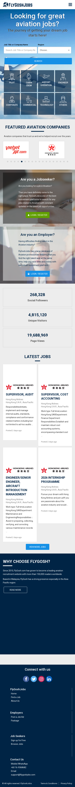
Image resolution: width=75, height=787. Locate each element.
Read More (15, 590)
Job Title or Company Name (16, 45)
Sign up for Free (18, 740)
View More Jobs (37, 547)
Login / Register (37, 215)
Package (15, 720)
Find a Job (15, 697)
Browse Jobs (17, 744)
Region (41, 45)
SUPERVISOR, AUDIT (20, 394)
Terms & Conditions (49, 783)
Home (14, 693)
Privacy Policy (66, 783)
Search (38, 61)
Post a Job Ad (17, 717)
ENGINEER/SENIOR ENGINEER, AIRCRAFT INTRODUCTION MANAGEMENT (18, 486)
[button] (7, 161)
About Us (15, 701)
